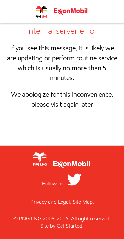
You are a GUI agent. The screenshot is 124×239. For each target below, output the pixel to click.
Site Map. (83, 202)
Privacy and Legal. (50, 202)
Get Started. (70, 226)
